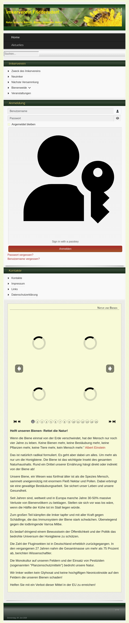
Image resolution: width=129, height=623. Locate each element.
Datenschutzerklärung (24, 294)
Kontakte (16, 278)
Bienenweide (19, 87)
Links (14, 289)
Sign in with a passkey (65, 185)
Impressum (18, 283)
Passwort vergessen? (20, 254)
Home (15, 37)
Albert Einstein (95, 447)
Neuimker (17, 76)
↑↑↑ (117, 610)
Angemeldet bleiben (23, 124)
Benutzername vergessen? (24, 258)
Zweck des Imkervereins (26, 71)
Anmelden (65, 248)
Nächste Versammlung (25, 82)
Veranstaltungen (21, 93)
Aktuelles (17, 45)
